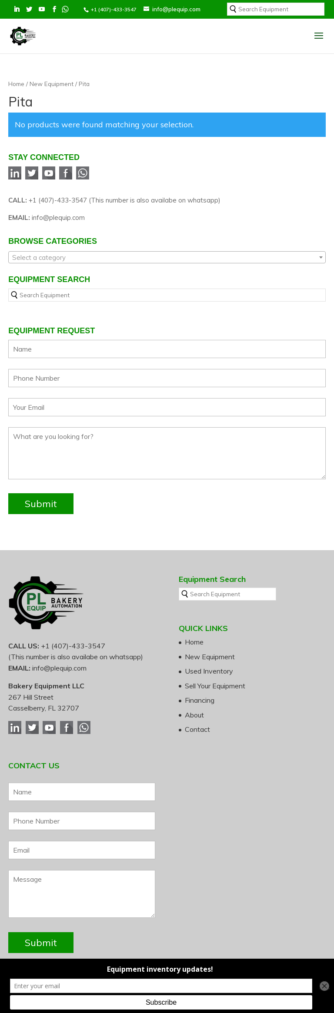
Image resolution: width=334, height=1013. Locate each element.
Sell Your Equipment (215, 685)
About (194, 715)
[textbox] (167, 258)
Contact (197, 729)
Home (16, 83)
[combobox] (167, 257)
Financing (199, 700)
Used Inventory (209, 671)
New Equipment (51, 83)
